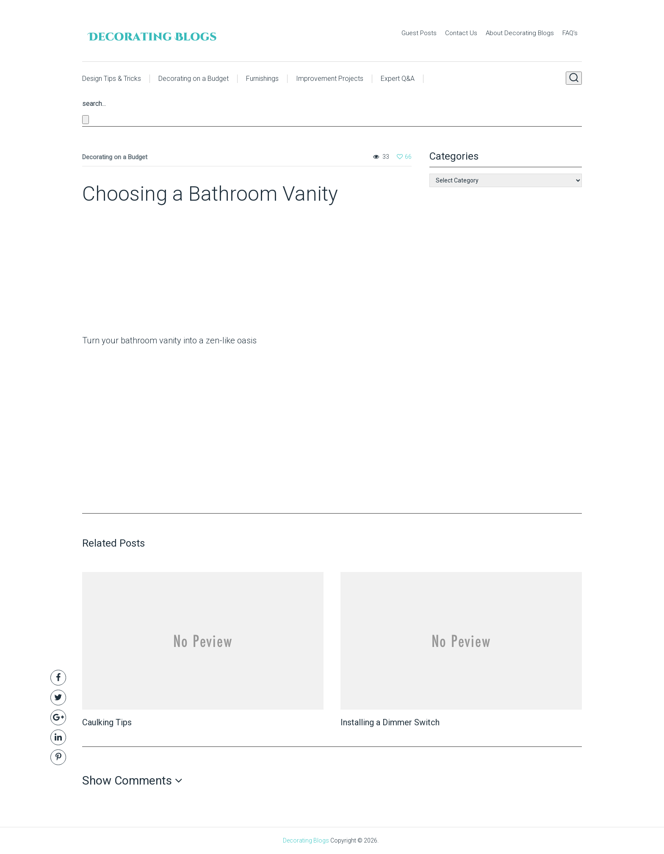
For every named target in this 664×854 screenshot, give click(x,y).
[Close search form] (85, 119)
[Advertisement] (135, 272)
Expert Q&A (398, 79)
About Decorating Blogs (520, 33)
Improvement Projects (329, 79)
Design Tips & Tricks (111, 79)
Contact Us (461, 33)
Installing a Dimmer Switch (390, 722)
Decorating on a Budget (193, 79)
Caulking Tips (107, 722)
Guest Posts (419, 33)
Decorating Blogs (306, 840)
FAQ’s (570, 33)
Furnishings (262, 79)
